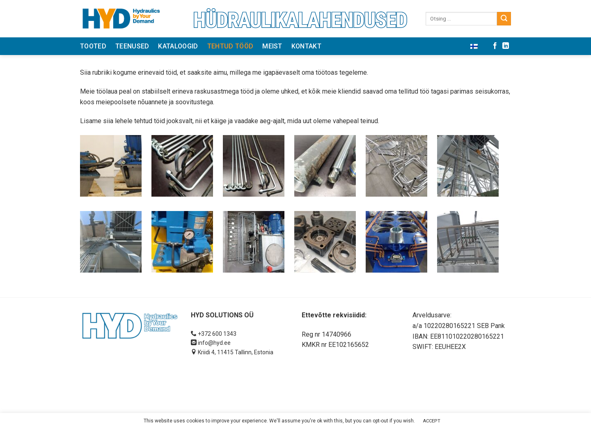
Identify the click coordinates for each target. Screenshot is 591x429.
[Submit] (504, 19)
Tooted (93, 46)
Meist (272, 46)
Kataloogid (178, 46)
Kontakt (306, 46)
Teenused (132, 46)
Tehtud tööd (230, 46)
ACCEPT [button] (431, 421)
